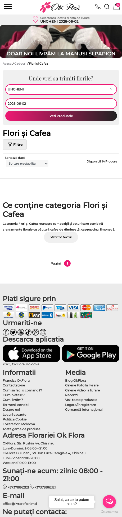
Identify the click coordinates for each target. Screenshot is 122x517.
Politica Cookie (14, 419)
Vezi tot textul (61, 237)
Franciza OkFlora (16, 380)
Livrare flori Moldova (19, 424)
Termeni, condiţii (16, 405)
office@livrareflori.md (20, 504)
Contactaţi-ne (14, 385)
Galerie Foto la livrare (81, 385)
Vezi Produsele (61, 116)
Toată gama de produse (21, 429)
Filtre (14, 144)
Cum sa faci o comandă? (22, 390)
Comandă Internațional (83, 409)
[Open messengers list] (109, 501)
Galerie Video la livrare (82, 390)
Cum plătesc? (14, 395)
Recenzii (71, 395)
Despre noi (11, 409)
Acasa (7, 63)
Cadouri (20, 63)
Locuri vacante (14, 415)
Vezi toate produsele (81, 400)
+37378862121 (16, 487)
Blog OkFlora (75, 380)
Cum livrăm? (13, 400)
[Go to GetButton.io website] (109, 511)
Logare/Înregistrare (80, 405)
